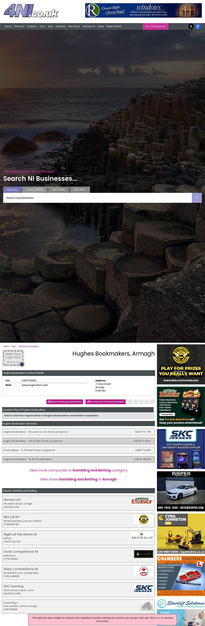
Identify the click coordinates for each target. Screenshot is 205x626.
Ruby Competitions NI (21, 569)
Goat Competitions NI (21, 551)
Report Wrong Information (66, 401)
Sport (13, 346)
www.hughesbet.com (35, 385)
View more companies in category (78, 470)
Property (32, 26)
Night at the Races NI (20, 534)
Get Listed (74, 26)
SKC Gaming (13, 586)
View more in (78, 479)
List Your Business (155, 26)
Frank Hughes (11, 450)
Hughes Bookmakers (15, 431)
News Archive (114, 26)
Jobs (50, 26)
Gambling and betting (29, 346)
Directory (19, 26)
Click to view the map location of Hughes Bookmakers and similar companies (51, 415)
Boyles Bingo (10, 602)
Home (8, 26)
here (158, 617)
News (101, 26)
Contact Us (88, 26)
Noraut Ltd (12, 499)
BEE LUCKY (12, 517)
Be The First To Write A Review (107, 401)
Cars (42, 26)
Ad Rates (61, 26)
